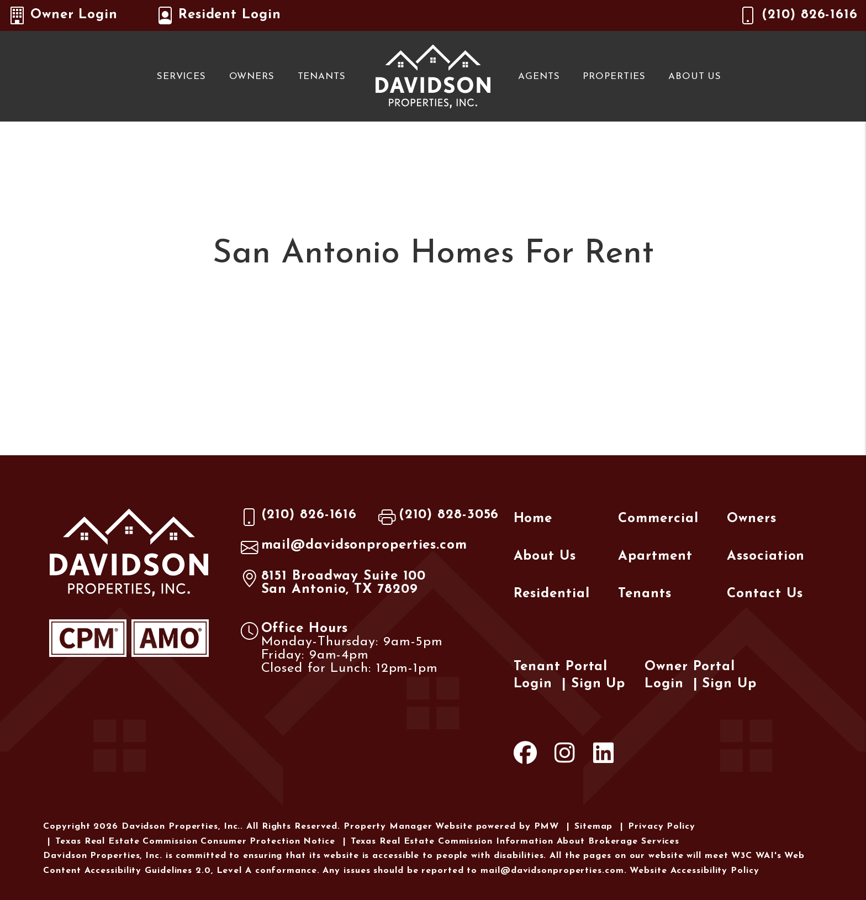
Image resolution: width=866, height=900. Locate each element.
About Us (694, 76)
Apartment (655, 556)
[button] (525, 755)
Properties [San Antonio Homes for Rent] (614, 76)
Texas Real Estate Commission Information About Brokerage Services (515, 841)
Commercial (658, 518)
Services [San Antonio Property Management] (181, 76)
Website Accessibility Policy (694, 870)
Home (533, 518)
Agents (538, 76)
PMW (546, 826)
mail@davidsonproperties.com (364, 545)
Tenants (644, 594)
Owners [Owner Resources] (251, 76)
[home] (433, 75)
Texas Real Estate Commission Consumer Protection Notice (195, 841)
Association (766, 556)
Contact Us (764, 594)
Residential (552, 594)
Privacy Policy (661, 826)
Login (533, 684)
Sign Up (598, 684)
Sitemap (593, 826)
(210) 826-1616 (810, 15)
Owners (751, 518)
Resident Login (218, 15)
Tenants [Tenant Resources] (322, 76)
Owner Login (63, 15)
